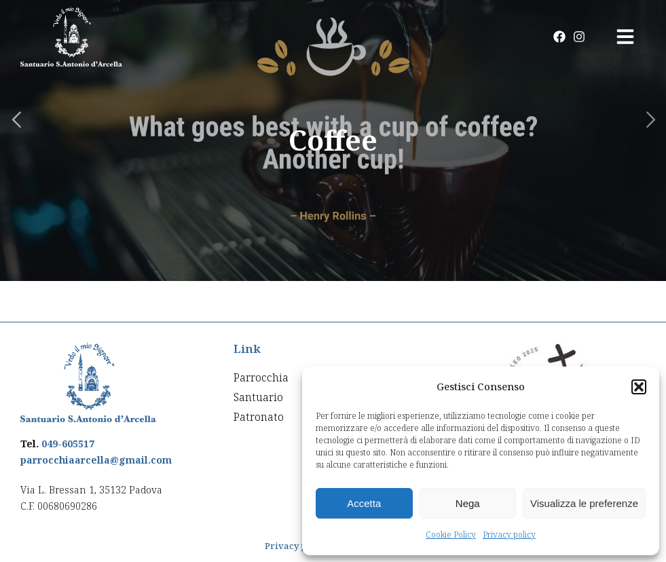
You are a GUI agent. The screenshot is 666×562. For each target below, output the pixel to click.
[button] (639, 387)
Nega (468, 503)
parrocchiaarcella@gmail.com (96, 459)
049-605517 (67, 443)
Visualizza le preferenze (584, 503)
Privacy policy (509, 534)
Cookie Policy (451, 534)
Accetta (364, 503)
